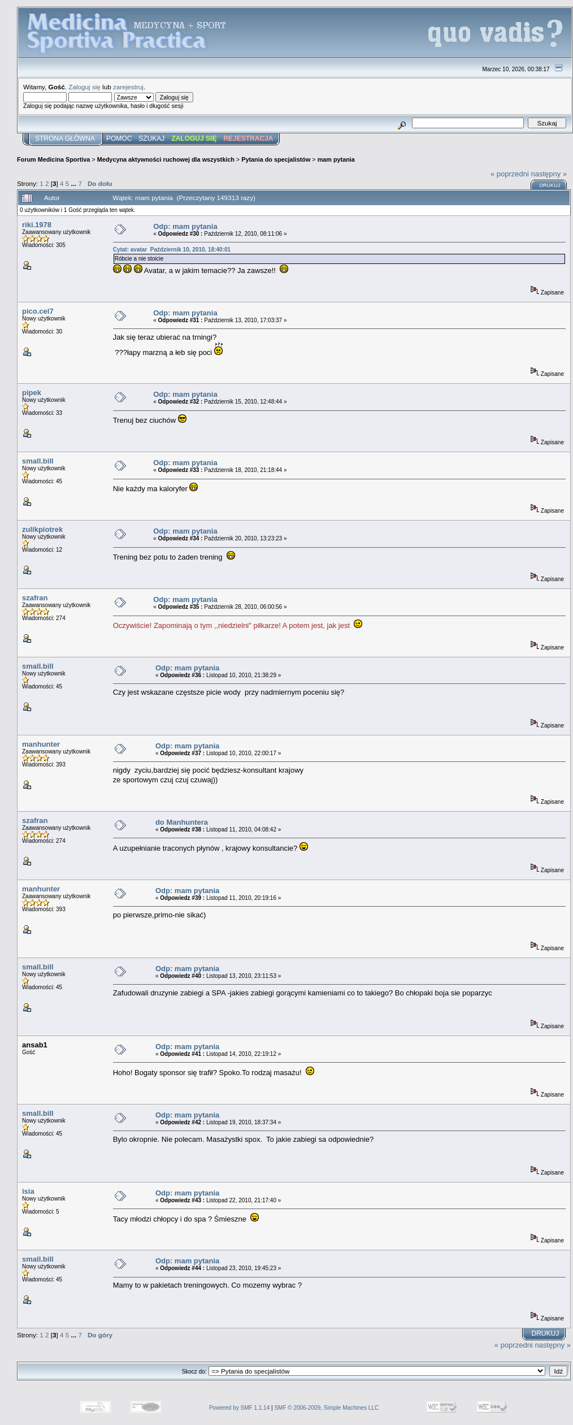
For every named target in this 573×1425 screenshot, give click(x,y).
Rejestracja (248, 138)
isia (28, 1191)
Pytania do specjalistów (275, 159)
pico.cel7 (38, 311)
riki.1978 (36, 224)
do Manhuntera (181, 822)
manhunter (41, 744)
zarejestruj (128, 86)
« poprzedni (509, 174)
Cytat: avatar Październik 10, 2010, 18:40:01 (172, 249)
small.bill (38, 461)
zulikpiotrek (42, 529)
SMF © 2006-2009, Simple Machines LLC (326, 1408)
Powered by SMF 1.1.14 (239, 1408)
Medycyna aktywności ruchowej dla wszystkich (166, 159)
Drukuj (550, 185)
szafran (35, 598)
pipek (31, 392)
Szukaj (151, 138)
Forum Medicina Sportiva (53, 159)
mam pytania (336, 159)
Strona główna (65, 138)
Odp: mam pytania (185, 226)
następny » (549, 174)
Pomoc (119, 138)
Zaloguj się (84, 86)
